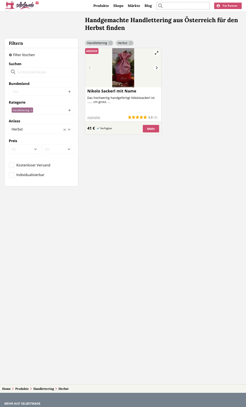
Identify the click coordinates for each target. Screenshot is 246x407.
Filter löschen (24, 54)
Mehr (151, 129)
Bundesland (19, 83)
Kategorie (17, 102)
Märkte (134, 5)
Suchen (15, 63)
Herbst (63, 389)
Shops (118, 5)
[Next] (156, 68)
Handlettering (43, 389)
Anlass (14, 121)
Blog (148, 5)
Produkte (101, 5)
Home (6, 389)
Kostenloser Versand (33, 165)
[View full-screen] (156, 52)
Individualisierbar (30, 174)
